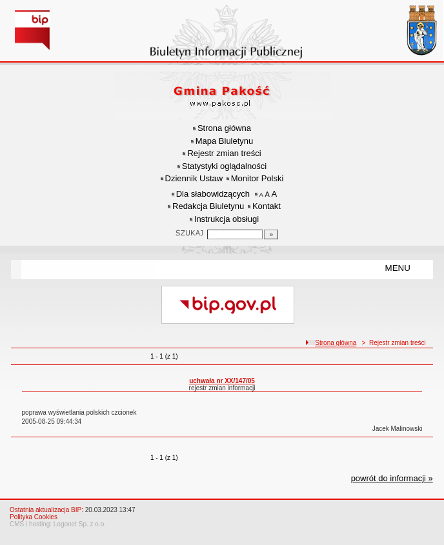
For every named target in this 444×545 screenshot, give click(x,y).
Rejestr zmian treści (224, 153)
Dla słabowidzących (213, 194)
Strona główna (224, 128)
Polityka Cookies (33, 516)
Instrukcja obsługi (226, 219)
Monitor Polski (257, 178)
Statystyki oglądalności (224, 166)
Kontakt (266, 206)
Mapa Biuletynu (225, 141)
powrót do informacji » (392, 478)
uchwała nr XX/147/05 (222, 380)
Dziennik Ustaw (194, 178)
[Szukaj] (271, 234)
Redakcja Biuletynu (208, 206)
